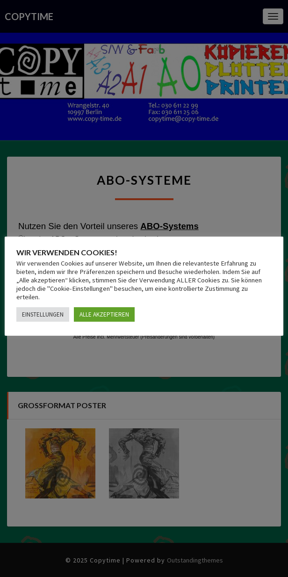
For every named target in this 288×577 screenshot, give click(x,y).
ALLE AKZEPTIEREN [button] (104, 314)
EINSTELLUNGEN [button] (43, 314)
